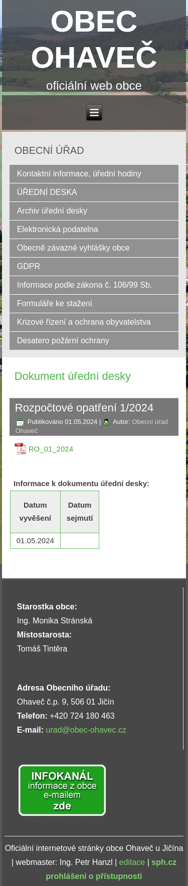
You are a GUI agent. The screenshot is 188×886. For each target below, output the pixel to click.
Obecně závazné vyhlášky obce (73, 248)
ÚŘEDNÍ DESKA (47, 192)
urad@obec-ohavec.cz (86, 730)
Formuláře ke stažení (54, 303)
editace (132, 862)
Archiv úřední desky (52, 210)
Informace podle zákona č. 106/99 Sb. (84, 285)
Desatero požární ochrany (63, 340)
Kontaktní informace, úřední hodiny (79, 173)
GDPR (28, 266)
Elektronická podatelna (57, 229)
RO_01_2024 (51, 449)
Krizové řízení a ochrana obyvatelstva (84, 322)
